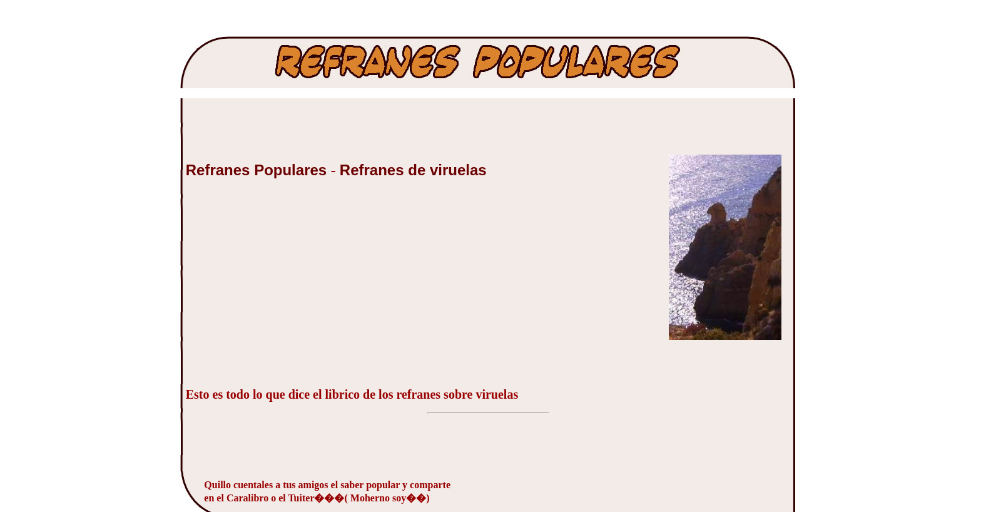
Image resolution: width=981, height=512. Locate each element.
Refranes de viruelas (413, 169)
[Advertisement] (280, 290)
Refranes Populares (258, 169)
